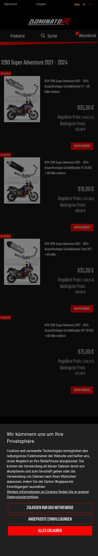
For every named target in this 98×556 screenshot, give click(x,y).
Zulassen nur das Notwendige (50, 507)
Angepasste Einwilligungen (50, 519)
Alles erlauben (50, 530)
